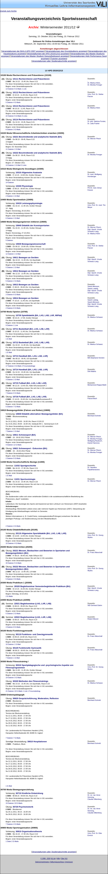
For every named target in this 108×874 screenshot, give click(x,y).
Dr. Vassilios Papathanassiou (94, 468)
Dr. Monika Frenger (95, 85)
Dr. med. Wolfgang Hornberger (95, 175)
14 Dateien (10, 182)
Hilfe (58, 858)
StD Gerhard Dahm (95, 605)
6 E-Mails (16, 294)
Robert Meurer (93, 619)
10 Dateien (10, 543)
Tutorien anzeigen (59, 58)
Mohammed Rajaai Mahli (97, 385)
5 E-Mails (17, 89)
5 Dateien (9, 102)
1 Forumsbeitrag (34, 691)
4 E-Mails (16, 102)
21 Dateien (10, 691)
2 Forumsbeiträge (28, 366)
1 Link (24, 89)
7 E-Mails (16, 407)
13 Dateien (10, 89)
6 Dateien (9, 129)
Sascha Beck (57, 864)
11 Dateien (10, 149)
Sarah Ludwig (93, 288)
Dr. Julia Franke (93, 123)
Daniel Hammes (94, 443)
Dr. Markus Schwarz (95, 317)
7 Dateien (9, 393)
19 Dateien (10, 677)
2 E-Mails (16, 281)
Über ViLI (64, 858)
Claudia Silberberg (95, 799)
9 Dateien (9, 325)
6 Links (24, 116)
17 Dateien (10, 366)
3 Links (23, 165)
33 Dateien (10, 563)
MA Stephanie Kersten (96, 358)
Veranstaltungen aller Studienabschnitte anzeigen (54, 61)
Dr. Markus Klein (94, 83)
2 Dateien (9, 196)
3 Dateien (9, 379)
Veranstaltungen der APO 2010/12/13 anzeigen (48, 53)
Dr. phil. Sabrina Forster (96, 121)
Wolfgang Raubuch (95, 441)
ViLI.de (53, 858)
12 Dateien (10, 254)
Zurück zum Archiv (8, 11)
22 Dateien (10, 116)
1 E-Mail (17, 149)
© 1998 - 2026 (45, 858)
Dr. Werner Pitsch (94, 138)
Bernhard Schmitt (94, 416)
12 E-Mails (17, 445)
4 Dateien (9, 445)
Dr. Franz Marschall (95, 552)
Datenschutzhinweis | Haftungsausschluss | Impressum (54, 862)
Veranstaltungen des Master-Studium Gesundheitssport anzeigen (40, 56)
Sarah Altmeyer (93, 286)
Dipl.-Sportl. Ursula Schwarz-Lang (95, 230)
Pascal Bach (92, 398)
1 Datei (8, 841)
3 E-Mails (16, 129)
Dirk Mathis (92, 371)
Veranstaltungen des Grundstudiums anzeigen (66, 51)
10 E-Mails (18, 691)
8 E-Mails (16, 627)
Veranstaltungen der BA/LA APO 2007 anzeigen (23, 51)
